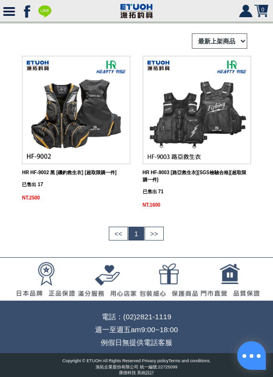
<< (118, 234)
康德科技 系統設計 (137, 372)
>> (154, 234)
